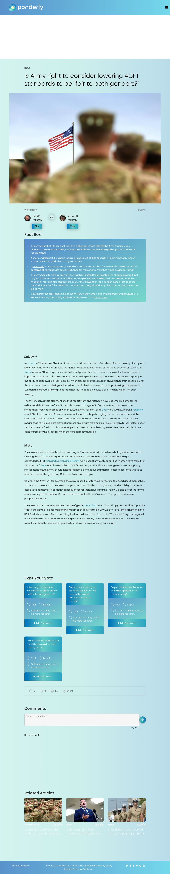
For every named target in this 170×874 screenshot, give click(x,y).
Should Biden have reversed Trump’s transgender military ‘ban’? (126, 832)
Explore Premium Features (78, 869)
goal (104, 409)
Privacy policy (104, 865)
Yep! (33, 604)
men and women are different (62, 461)
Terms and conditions (83, 865)
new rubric (38, 266)
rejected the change (111, 275)
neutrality (90, 505)
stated (62, 282)
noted (31, 363)
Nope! (46, 604)
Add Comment (43, 623)
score (36, 258)
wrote (27, 372)
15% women (101, 297)
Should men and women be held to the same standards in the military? (41, 832)
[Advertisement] (85, 37)
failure (42, 465)
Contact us (63, 865)
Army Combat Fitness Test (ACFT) (54, 246)
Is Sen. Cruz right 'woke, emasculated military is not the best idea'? (83, 832)
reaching (138, 409)
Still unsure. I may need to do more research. (45, 612)
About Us (50, 865)
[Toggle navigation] (166, 7)
